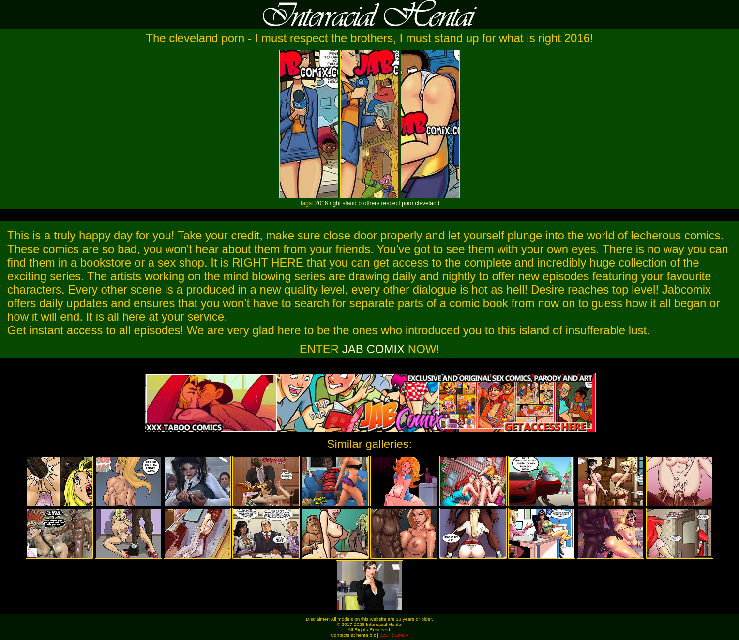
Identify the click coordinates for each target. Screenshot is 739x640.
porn (407, 203)
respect (390, 203)
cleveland (427, 203)
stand (349, 203)
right (335, 203)
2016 (321, 203)
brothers (368, 203)
